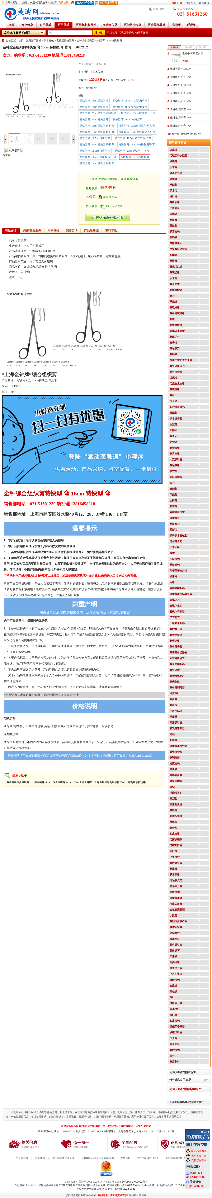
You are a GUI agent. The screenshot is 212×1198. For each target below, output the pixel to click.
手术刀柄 (175, 547)
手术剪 (173, 167)
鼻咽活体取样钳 (178, 921)
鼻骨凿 (173, 827)
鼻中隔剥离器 (177, 687)
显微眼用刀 (176, 243)
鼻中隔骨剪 (176, 646)
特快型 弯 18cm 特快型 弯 (94, 100)
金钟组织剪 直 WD (180, 76)
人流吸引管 (176, 459)
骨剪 (172, 1055)
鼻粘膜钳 (175, 465)
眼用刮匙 (175, 938)
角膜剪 (173, 822)
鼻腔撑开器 (176, 629)
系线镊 (173, 301)
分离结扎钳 (176, 173)
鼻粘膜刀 (175, 348)
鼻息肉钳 (175, 284)
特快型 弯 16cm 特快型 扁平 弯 (97, 131)
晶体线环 (175, 950)
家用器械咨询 (198, 1155)
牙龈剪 (173, 494)
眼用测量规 (176, 804)
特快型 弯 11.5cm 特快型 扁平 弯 (137, 144)
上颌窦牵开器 (177, 623)
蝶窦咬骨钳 (176, 751)
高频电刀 (112, 32)
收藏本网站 (11, 2)
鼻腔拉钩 (175, 1050)
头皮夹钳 (175, 833)
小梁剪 (173, 915)
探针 (172, 997)
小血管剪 (175, 208)
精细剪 (173, 184)
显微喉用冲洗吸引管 (181, 594)
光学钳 (173, 442)
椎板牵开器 (176, 1003)
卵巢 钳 (174, 1009)
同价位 (203, 47)
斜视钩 (173, 810)
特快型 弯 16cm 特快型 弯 (135, 157)
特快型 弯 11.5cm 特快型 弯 (95, 150)
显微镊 (173, 219)
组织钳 (173, 377)
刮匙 (172, 734)
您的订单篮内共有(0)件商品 (81, 1195)
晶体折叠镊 (176, 816)
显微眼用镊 (176, 898)
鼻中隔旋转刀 (177, 366)
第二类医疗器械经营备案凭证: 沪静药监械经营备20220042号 (107, 1185)
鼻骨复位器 (176, 634)
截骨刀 (173, 436)
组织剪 (173, 161)
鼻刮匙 (173, 798)
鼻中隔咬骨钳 (177, 313)
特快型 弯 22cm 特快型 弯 (94, 119)
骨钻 (172, 786)
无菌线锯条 (176, 839)
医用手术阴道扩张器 (181, 360)
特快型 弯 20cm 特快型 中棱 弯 (132, 150)
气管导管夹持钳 (178, 570)
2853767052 (108, 196)
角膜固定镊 (176, 903)
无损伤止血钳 (177, 383)
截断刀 (173, 529)
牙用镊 (173, 956)
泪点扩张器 (176, 974)
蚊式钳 (173, 471)
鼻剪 (172, 395)
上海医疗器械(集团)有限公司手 (186, 1102)
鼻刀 (172, 295)
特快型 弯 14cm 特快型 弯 (94, 106)
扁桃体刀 (175, 599)
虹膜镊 (173, 985)
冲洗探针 (175, 693)
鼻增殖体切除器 (178, 652)
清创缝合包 (176, 541)
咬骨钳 (173, 342)
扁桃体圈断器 (177, 588)
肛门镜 (173, 1014)
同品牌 (188, 47)
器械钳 (173, 214)
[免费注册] (64, 2)
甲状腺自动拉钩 (178, 249)
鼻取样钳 (175, 307)
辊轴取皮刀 (176, 880)
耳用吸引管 (176, 722)
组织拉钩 (175, 892)
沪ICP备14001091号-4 (134, 1181)
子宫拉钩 (175, 231)
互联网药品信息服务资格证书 (97, 1158)
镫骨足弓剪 (176, 968)
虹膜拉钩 (175, 763)
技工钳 (173, 401)
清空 (205, 1079)
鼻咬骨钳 (175, 389)
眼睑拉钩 (175, 979)
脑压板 (173, 705)
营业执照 (40, 1158)
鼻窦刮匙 (175, 681)
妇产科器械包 (177, 406)
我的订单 (177, 2)
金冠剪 (173, 424)
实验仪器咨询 (198, 1160)
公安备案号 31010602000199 (181, 1158)
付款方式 (190, 2)
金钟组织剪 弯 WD (180, 85)
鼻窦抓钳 (175, 640)
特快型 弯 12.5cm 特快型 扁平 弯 (133, 138)
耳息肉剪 (175, 1044)
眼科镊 (173, 237)
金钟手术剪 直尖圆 (192, 53)
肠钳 (172, 319)
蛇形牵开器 (176, 886)
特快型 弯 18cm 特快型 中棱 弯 (130, 106)
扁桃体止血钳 (177, 330)
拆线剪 (173, 412)
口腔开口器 (176, 845)
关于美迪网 (22, 1158)
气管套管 (175, 617)
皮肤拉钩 (175, 558)
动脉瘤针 (175, 933)
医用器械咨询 (198, 1151)
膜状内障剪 (176, 781)
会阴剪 (173, 500)
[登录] (54, 2)
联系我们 (204, 2)
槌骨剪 (173, 1038)
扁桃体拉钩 (176, 605)
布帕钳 (173, 254)
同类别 (174, 47)
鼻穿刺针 (175, 1061)
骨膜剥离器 (176, 775)
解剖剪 (173, 488)
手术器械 (49, 40)
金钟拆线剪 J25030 (180, 68)
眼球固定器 (176, 927)
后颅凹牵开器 (177, 1026)
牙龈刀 (173, 430)
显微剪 (173, 225)
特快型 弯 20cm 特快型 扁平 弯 (130, 100)
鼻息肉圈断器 (177, 664)
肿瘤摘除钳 (176, 290)
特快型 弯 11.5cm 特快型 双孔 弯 (98, 157)
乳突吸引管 (176, 944)
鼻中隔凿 (175, 670)
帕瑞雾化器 (141, 32)
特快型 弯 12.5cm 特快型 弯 (95, 138)
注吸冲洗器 (176, 710)
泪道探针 (175, 857)
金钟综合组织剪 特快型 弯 (186, 133)
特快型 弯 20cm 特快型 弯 (127, 119)
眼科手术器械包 (178, 535)
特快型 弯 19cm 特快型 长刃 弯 (138, 113)
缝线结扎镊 (176, 266)
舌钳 (172, 582)
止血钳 (173, 149)
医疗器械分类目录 (136, 1195)
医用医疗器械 (33, 40)
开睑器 (173, 740)
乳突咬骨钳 (176, 371)
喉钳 (172, 553)
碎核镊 (173, 991)
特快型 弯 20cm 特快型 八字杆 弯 (98, 113)
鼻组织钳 (175, 202)
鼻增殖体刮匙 (177, 675)
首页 (20, 40)
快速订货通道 (117, 1195)
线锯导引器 (176, 1032)
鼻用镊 (173, 868)
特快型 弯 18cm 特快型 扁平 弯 (97, 125)
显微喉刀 (175, 523)
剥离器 (173, 699)
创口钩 (173, 851)
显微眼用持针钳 (178, 746)
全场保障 (158, 8)
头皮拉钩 (175, 1020)
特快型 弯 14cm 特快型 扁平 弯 (97, 163)
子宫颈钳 (175, 874)
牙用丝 (173, 716)
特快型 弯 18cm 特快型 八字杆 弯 (137, 131)
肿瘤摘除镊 (176, 325)
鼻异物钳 (175, 453)
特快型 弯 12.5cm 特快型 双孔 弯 (137, 125)
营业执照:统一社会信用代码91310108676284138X (169, 1185)
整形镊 (173, 260)
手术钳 (173, 278)
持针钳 (173, 196)
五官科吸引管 (177, 658)
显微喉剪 (175, 518)
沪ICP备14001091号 (148, 1158)
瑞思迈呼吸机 (126, 32)
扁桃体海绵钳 (177, 512)
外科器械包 (176, 477)
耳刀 (172, 482)
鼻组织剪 (175, 336)
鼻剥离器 (175, 757)
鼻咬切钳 (175, 272)
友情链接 (126, 1158)
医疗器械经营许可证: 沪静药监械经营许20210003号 (43, 1185)
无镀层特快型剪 (65, 40)
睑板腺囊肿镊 (177, 909)
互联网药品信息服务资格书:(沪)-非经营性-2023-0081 (106, 1188)
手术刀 (173, 190)
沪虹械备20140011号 (42, 251)
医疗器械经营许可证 (63, 1158)
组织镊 (173, 178)
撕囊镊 (173, 769)
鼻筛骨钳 (175, 447)
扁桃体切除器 (177, 611)
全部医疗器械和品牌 (17, 32)
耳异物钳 (175, 962)
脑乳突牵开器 (177, 728)
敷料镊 (173, 354)
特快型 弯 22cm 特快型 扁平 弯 (97, 144)
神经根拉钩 (176, 792)
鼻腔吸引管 (176, 862)
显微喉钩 (175, 564)
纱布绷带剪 (176, 418)
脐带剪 (173, 506)
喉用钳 (173, 576)
